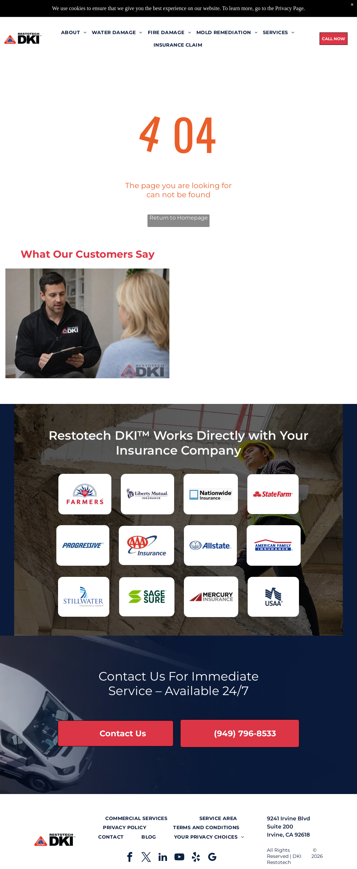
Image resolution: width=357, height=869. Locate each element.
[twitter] (146, 858)
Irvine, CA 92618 (288, 835)
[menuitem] (73, 19)
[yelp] (196, 858)
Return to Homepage (178, 217)
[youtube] (179, 858)
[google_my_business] (212, 858)
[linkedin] (163, 858)
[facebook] (129, 858)
